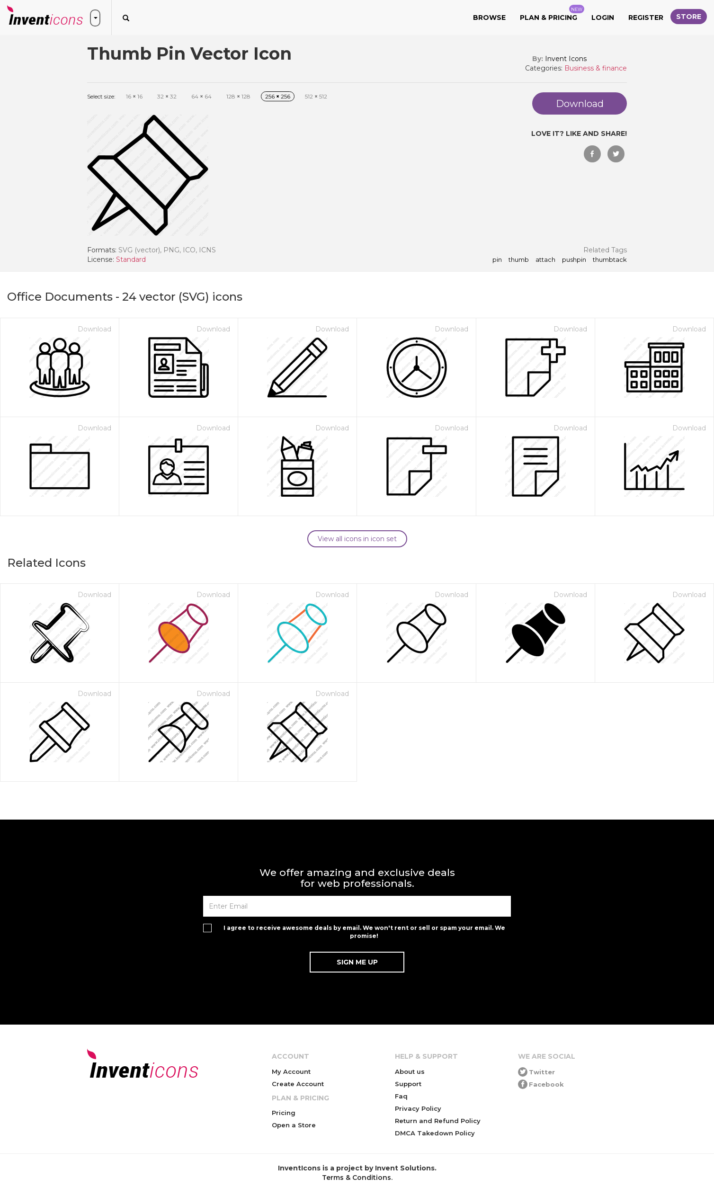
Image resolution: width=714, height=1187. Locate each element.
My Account (291, 1071)
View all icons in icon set (357, 539)
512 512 (316, 96)
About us (410, 1071)
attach (545, 260)
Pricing (283, 1112)
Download (94, 329)
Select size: (101, 96)
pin (497, 260)
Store (688, 16)
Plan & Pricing (552, 13)
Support (408, 1084)
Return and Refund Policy (438, 1121)
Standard (131, 259)
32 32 (167, 96)
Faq (401, 1096)
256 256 (277, 96)
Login (602, 17)
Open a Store (294, 1125)
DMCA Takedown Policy (435, 1133)
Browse (489, 17)
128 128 (238, 96)
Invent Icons (566, 58)
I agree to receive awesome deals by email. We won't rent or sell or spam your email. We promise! (364, 931)
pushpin (574, 260)
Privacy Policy (418, 1108)
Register (645, 17)
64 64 (201, 96)
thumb (519, 260)
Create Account (298, 1084)
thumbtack (610, 260)
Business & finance (595, 68)
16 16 (134, 96)
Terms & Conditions (356, 1177)
